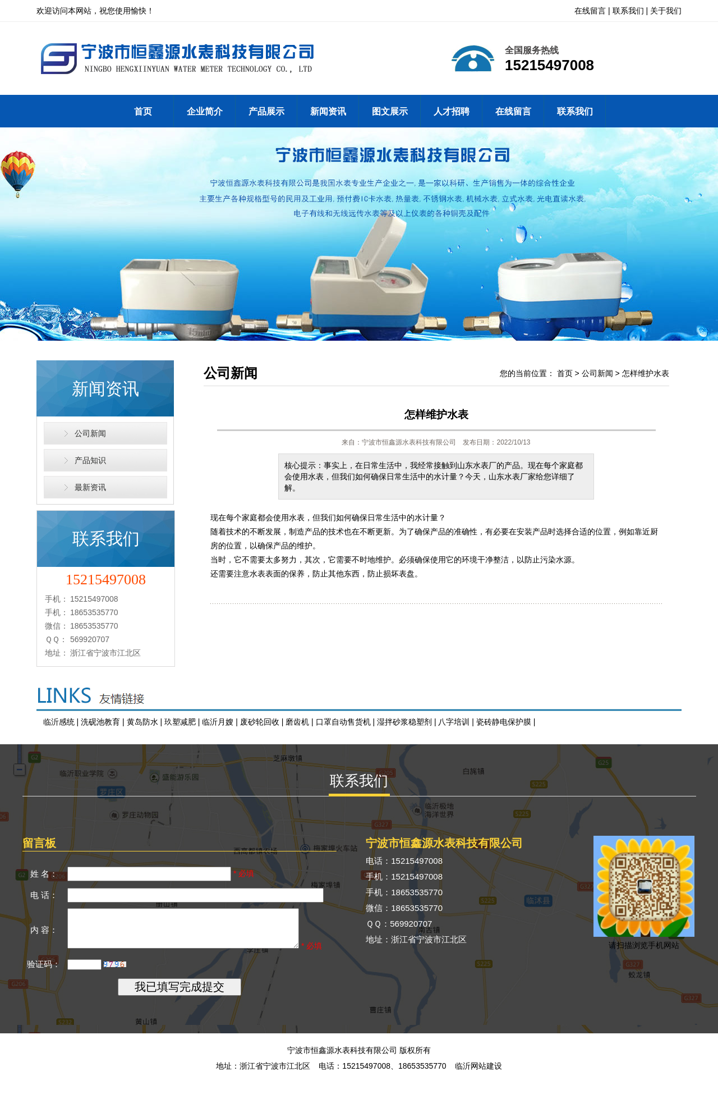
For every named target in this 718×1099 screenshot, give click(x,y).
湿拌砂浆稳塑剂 (404, 721)
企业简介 (205, 111)
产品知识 (90, 460)
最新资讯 (90, 487)
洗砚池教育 (100, 721)
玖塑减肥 (180, 721)
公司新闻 (90, 433)
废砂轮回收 (259, 721)
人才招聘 (452, 111)
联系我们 (628, 10)
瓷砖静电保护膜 (503, 721)
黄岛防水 (142, 721)
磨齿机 (297, 721)
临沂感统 (59, 721)
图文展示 (390, 111)
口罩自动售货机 (343, 721)
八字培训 (454, 721)
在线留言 (590, 10)
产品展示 (266, 111)
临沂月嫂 (217, 721)
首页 (143, 111)
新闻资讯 (328, 111)
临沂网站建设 (478, 1082)
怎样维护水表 (645, 373)
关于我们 (666, 10)
